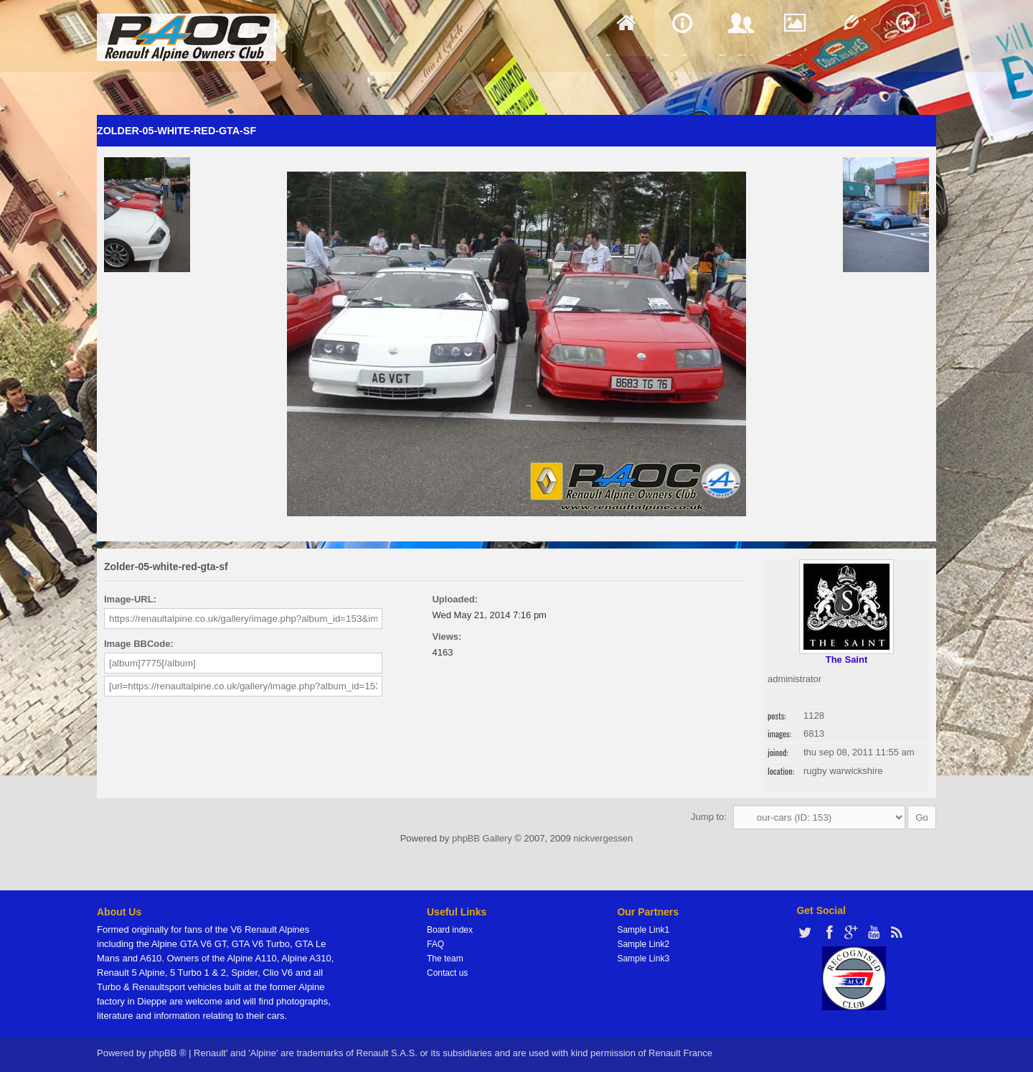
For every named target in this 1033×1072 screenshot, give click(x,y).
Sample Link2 (643, 944)
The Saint (847, 659)
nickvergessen (603, 838)
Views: (446, 636)
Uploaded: (455, 599)
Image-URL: (130, 599)
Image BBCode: (139, 643)
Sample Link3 (643, 959)
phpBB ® (167, 1053)
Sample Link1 (643, 930)
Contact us (447, 973)
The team (445, 959)
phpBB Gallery (482, 838)
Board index (450, 930)
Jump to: (709, 816)
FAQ (435, 944)
